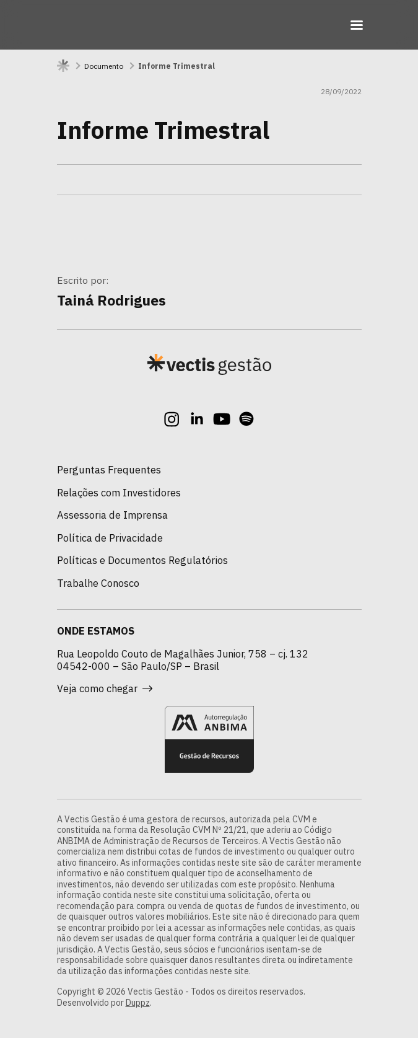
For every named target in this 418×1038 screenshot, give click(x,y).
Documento (103, 66)
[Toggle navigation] (357, 25)
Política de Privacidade (110, 538)
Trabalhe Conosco (98, 583)
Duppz (138, 1002)
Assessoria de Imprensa (112, 515)
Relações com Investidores (119, 492)
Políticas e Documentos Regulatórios (142, 560)
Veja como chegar (104, 688)
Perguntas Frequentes (109, 470)
